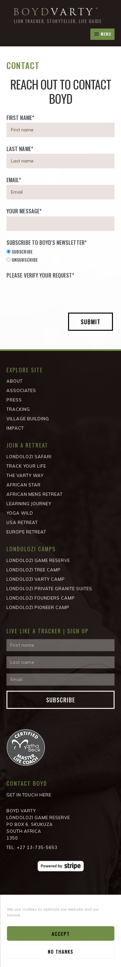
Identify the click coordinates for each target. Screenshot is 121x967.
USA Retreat (22, 522)
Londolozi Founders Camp (40, 598)
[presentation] (55, 293)
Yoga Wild (19, 513)
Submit (90, 321)
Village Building (27, 418)
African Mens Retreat (34, 494)
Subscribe (60, 700)
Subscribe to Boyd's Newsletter (46, 242)
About (14, 381)
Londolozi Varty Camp (35, 579)
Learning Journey (28, 503)
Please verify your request (40, 275)
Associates (21, 390)
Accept (61, 933)
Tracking (18, 409)
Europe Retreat (26, 531)
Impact (15, 428)
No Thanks (60, 951)
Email (13, 180)
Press (14, 399)
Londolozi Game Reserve (38, 560)
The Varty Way (25, 475)
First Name (20, 117)
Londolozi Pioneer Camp (37, 607)
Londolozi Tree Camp (33, 569)
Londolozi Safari (29, 456)
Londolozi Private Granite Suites (49, 588)
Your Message (24, 211)
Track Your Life (26, 466)
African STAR (23, 484)
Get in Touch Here (28, 794)
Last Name (19, 149)
